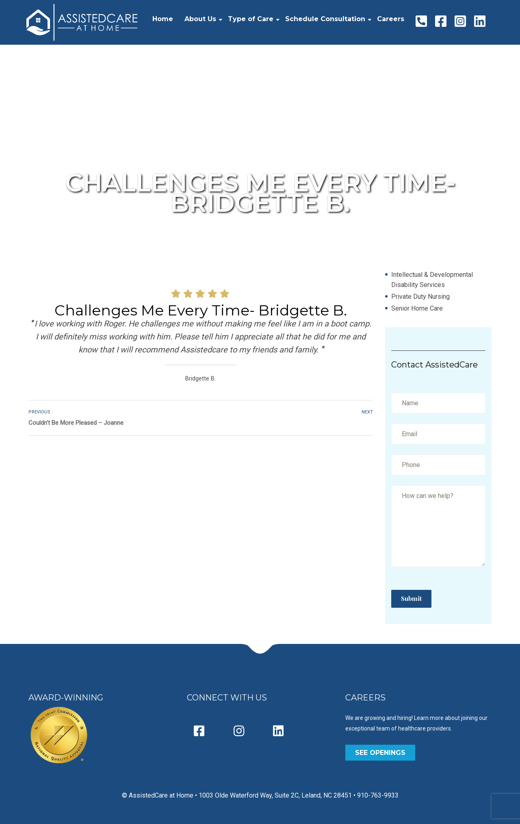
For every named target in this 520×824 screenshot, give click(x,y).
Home (162, 19)
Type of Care (250, 19)
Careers (390, 19)
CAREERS (365, 697)
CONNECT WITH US (227, 697)
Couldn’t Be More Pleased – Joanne (76, 422)
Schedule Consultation (325, 19)
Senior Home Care (417, 308)
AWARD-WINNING (65, 697)
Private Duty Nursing (420, 296)
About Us (200, 19)
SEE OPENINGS (380, 753)
